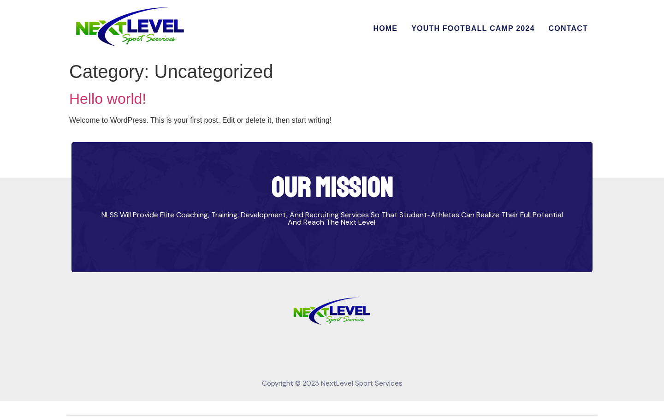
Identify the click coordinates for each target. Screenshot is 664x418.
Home (385, 28)
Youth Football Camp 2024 (472, 28)
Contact (568, 28)
